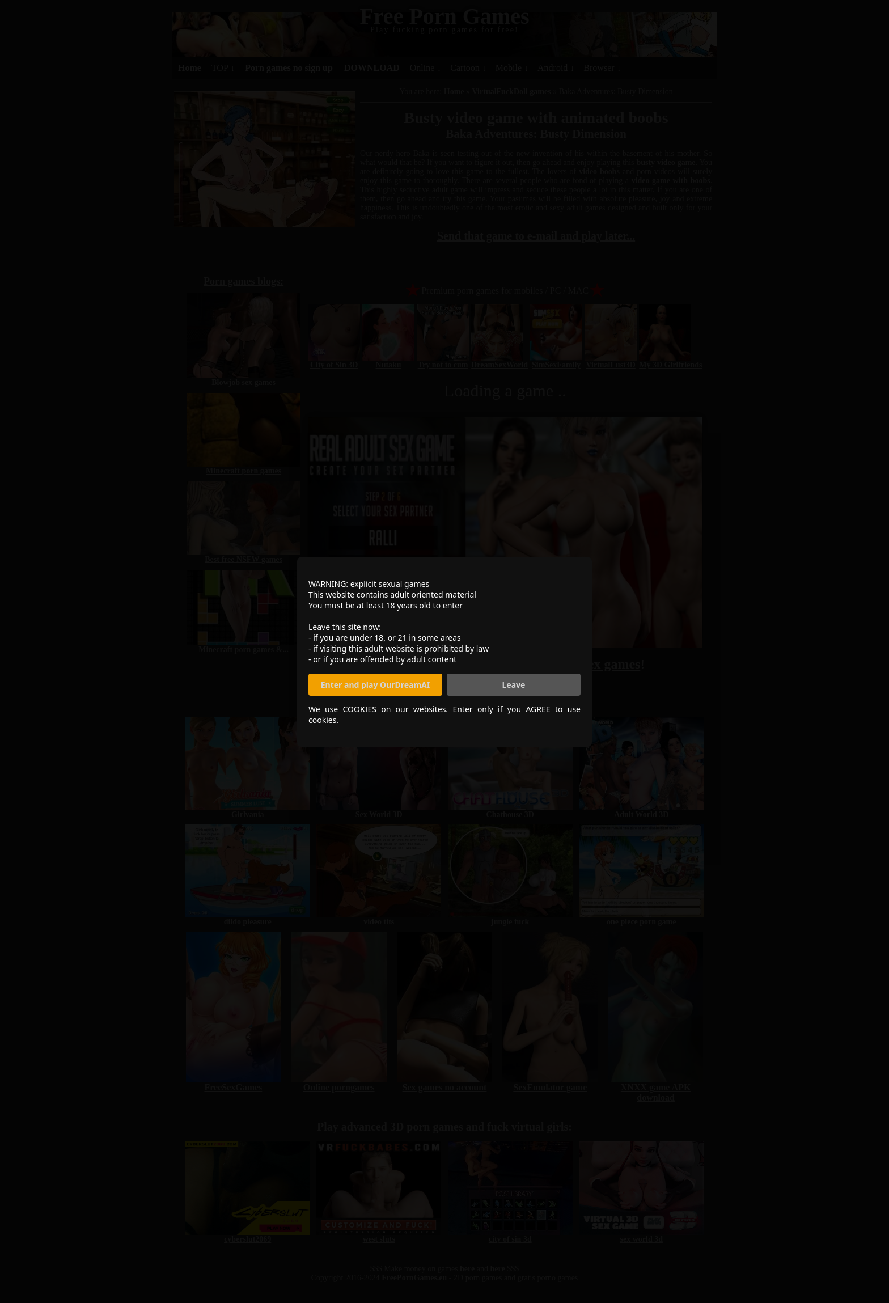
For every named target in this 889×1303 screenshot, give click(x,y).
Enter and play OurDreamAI (375, 684)
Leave (514, 684)
